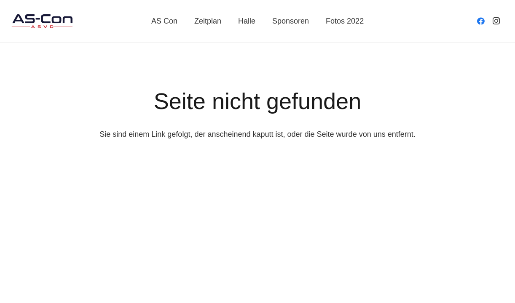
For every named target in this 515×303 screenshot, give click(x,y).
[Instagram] (496, 21)
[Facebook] (480, 21)
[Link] (42, 21)
